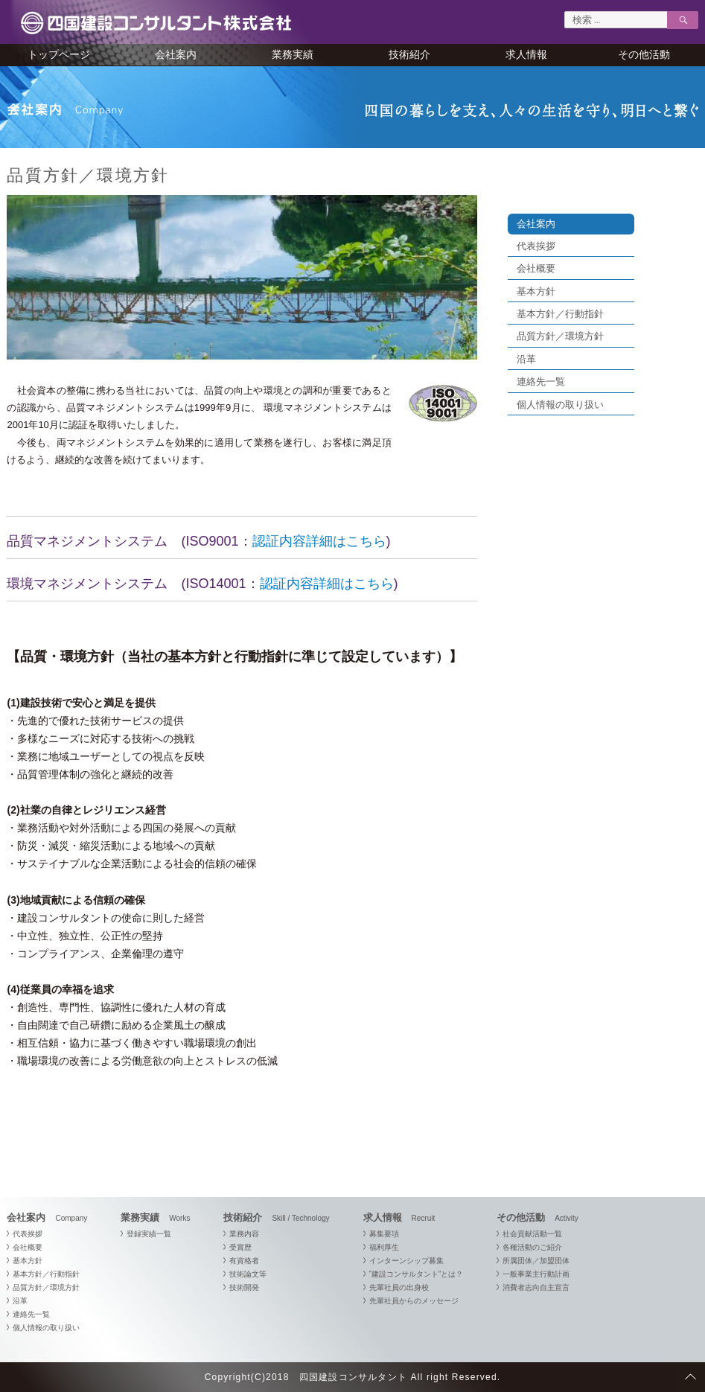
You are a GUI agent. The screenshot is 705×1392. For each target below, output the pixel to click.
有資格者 (244, 1261)
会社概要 (536, 268)
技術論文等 (248, 1274)
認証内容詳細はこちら (319, 541)
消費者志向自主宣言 (536, 1287)
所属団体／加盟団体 (536, 1261)
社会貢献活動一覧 (532, 1234)
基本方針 (536, 291)
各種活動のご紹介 (532, 1247)
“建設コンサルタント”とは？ (416, 1274)
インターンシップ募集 (406, 1261)
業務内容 (244, 1234)
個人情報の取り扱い (560, 404)
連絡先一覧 (541, 381)
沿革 (526, 359)
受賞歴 (240, 1247)
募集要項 (384, 1234)
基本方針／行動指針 (560, 313)
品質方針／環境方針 (560, 336)
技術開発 (244, 1287)
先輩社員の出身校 (399, 1287)
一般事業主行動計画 (536, 1274)
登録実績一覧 (149, 1234)
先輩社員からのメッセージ (414, 1301)
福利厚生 (384, 1247)
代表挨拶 (536, 246)
